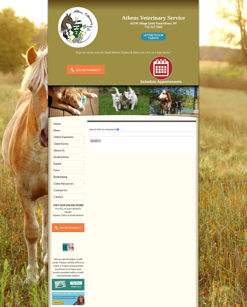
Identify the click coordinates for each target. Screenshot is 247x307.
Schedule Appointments (161, 82)
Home (57, 123)
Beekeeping (60, 176)
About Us (59, 150)
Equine (57, 163)
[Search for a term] (142, 134)
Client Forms (61, 143)
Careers (58, 196)
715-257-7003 (153, 27)
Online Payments (64, 137)
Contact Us (60, 190)
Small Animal (61, 157)
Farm (57, 170)
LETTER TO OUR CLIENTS (153, 36)
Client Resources (64, 183)
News (57, 130)
